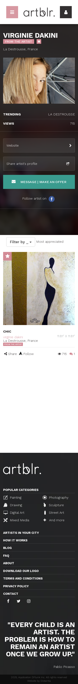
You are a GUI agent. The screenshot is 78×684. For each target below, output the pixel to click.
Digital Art (14, 513)
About (8, 563)
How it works (15, 540)
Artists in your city (21, 533)
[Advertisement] (39, 411)
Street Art (53, 512)
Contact (10, 594)
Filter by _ (21, 242)
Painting (12, 497)
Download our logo (21, 571)
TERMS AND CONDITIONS (23, 578)
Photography (55, 497)
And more (53, 520)
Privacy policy (16, 586)
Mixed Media (16, 520)
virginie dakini (13, 337)
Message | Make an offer (39, 181)
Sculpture (54, 505)
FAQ (6, 556)
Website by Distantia (39, 680)
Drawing (13, 505)
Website (12, 145)
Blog (7, 548)
